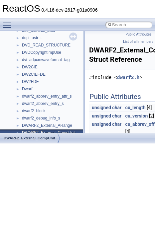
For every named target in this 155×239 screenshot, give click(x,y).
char (116, 107)
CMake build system (29, 40)
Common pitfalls (25, 47)
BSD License (22, 105)
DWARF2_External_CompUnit (29, 138)
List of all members (138, 42)
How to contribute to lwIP (33, 32)
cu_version (136, 116)
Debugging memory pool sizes (38, 54)
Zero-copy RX (23, 69)
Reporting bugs (24, 61)
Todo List (19, 120)
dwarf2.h (128, 77)
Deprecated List (25, 127)
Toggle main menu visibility (9, 22)
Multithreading (23, 83)
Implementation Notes (30, 98)
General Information (29, 113)
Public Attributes (138, 34)
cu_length (135, 107)
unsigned (101, 107)
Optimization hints (27, 91)
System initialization (28, 76)
